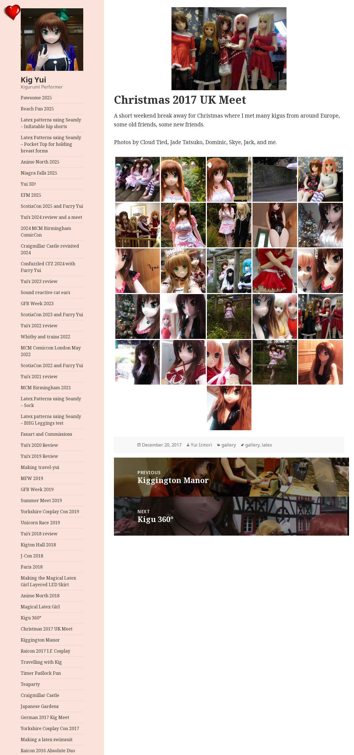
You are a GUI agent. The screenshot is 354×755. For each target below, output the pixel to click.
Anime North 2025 (40, 162)
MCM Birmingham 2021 (46, 388)
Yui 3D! (28, 184)
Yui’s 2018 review (39, 534)
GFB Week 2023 (37, 303)
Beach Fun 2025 (37, 109)
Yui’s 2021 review (39, 376)
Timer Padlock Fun (41, 673)
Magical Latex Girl (40, 607)
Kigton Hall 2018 (38, 545)
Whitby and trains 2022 (45, 337)
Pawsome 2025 (36, 98)
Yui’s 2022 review (39, 326)
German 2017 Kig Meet (45, 717)
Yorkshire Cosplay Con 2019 (50, 511)
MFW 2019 (32, 478)
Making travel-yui (40, 467)
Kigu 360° (31, 618)
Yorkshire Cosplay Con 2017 (50, 728)
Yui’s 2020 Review (39, 445)
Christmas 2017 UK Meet (46, 629)
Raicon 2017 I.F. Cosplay (45, 651)
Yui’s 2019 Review (39, 456)
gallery (229, 445)
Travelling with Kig (41, 662)
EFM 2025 (31, 195)
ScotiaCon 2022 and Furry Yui (52, 365)
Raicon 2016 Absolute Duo (48, 751)
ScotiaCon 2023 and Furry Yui (52, 315)
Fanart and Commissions (46, 434)
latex (267, 445)
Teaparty (30, 684)
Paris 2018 (32, 567)
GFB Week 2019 (37, 489)
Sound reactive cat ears (45, 292)
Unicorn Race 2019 (40, 523)
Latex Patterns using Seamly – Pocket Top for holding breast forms (51, 144)
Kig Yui (33, 79)
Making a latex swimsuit (46, 739)
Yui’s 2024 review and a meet (51, 217)
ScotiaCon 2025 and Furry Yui (52, 206)
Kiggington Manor (40, 640)
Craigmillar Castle (40, 695)
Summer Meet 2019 (41, 500)
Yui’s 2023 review (39, 281)
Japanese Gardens (40, 706)
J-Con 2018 (32, 556)
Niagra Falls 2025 (39, 173)
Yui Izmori (201, 445)
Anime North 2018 (40, 596)
